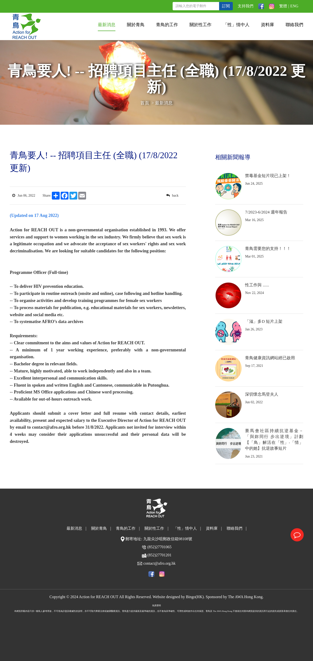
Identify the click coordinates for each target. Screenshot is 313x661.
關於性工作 (201, 24)
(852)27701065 (159, 547)
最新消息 (106, 24)
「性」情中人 (236, 24)
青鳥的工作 (167, 24)
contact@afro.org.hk (159, 563)
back (172, 195)
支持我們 (245, 6)
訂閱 (226, 6)
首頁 (144, 103)
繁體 (283, 6)
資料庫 (267, 24)
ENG (294, 6)
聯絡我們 (294, 24)
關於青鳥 (136, 24)
